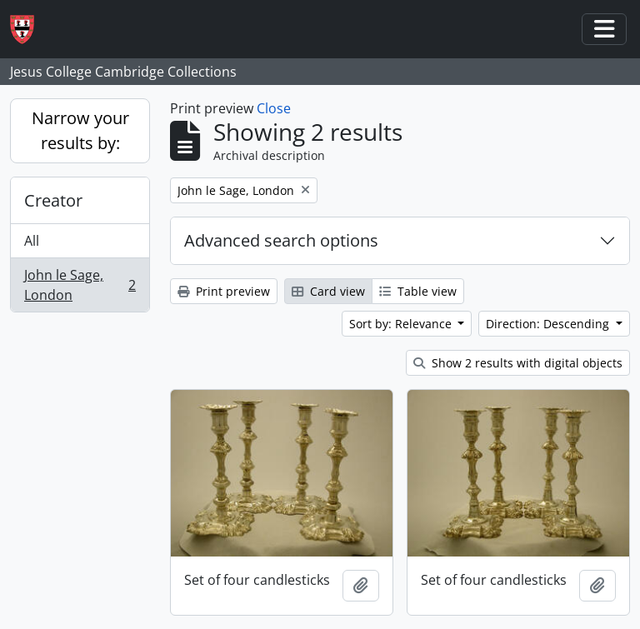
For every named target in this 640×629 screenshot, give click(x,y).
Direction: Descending (549, 324)
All (31, 241)
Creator (53, 200)
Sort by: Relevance (402, 324)
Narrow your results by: (80, 130)
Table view (418, 291)
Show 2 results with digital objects (517, 363)
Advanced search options (281, 240)
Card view (328, 291)
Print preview (224, 291)
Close (274, 108)
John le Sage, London (79, 285)
